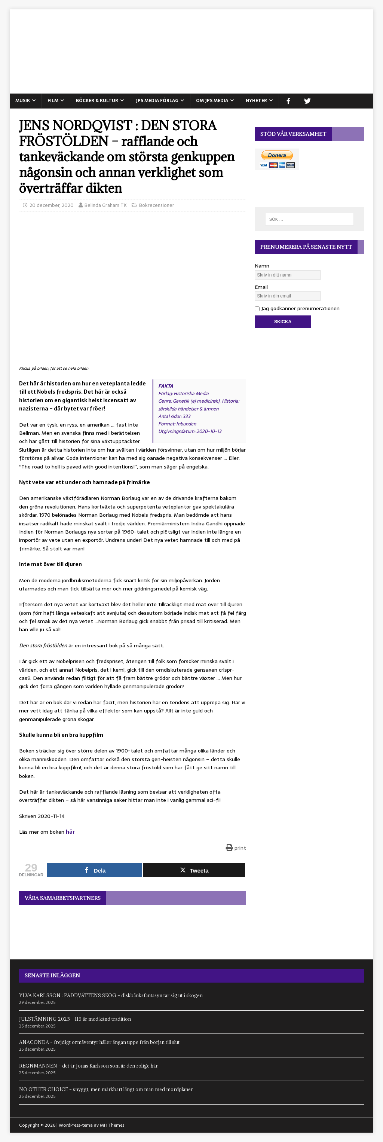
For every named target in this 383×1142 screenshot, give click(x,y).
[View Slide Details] (132, 927)
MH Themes (112, 1125)
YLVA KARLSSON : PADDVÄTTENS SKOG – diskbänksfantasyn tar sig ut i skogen (111, 995)
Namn (262, 266)
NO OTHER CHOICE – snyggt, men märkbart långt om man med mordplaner (106, 1089)
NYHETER (256, 100)
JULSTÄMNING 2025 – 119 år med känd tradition (75, 1019)
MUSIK (22, 100)
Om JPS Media (212, 100)
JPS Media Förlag (157, 100)
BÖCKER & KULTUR (97, 100)
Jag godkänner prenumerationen (297, 308)
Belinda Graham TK (106, 205)
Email (261, 287)
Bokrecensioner (156, 205)
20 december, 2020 (52, 205)
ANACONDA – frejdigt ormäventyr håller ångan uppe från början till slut (99, 1042)
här (70, 832)
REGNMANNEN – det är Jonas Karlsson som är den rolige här (88, 1066)
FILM (53, 100)
